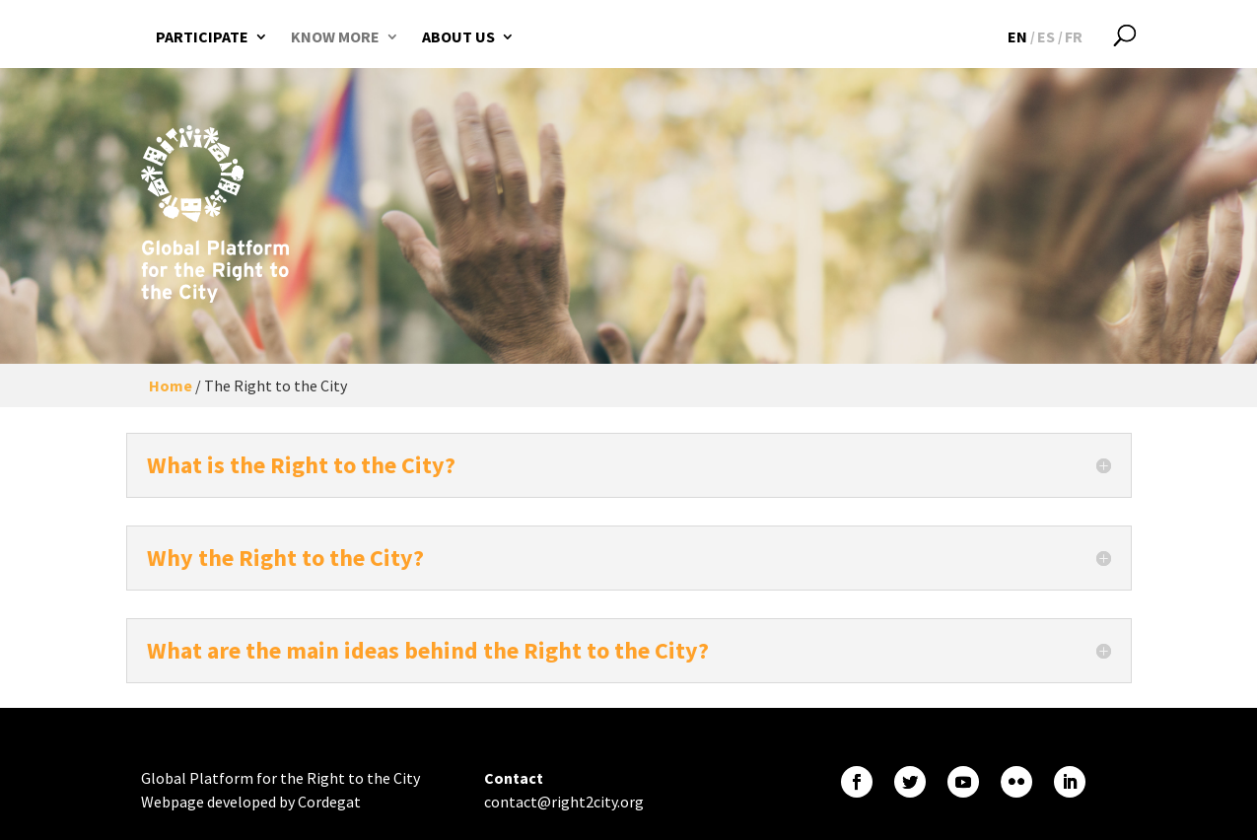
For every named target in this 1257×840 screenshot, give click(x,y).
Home (170, 385)
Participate (202, 36)
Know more (335, 36)
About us (458, 36)
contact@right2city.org (564, 801)
